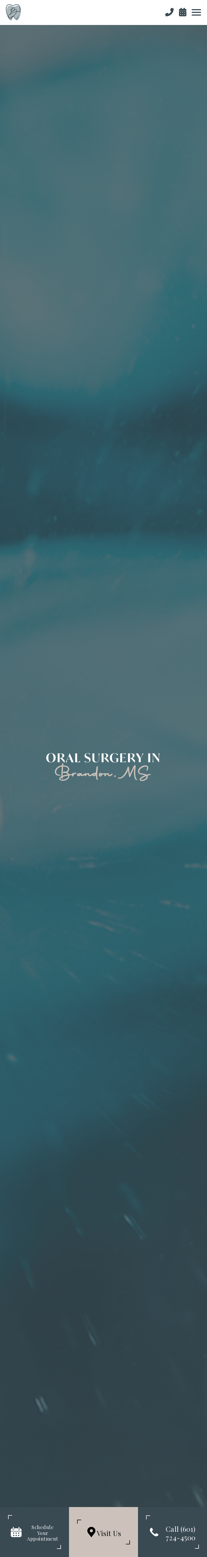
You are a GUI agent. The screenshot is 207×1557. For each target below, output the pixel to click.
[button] (196, 12)
